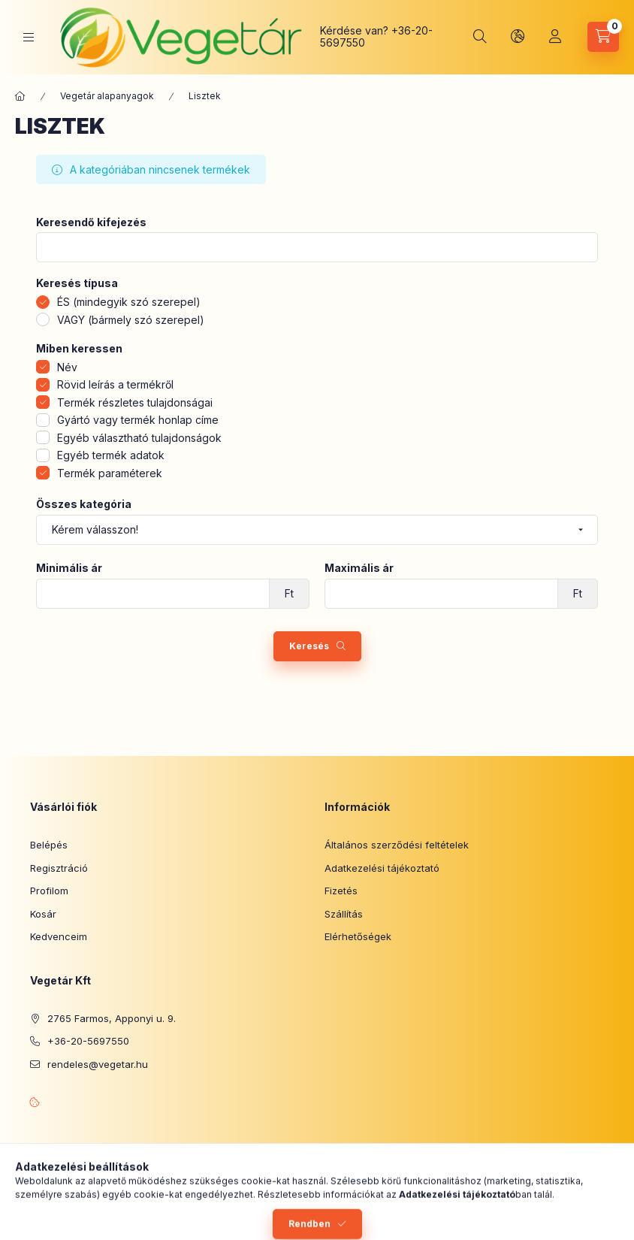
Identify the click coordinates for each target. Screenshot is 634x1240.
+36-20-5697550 (88, 1041)
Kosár (43, 914)
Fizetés (341, 891)
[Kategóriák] (28, 37)
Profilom (49, 891)
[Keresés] (480, 37)
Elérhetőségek (358, 936)
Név (67, 367)
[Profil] (555, 37)
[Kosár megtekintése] (603, 37)
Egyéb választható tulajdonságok (139, 437)
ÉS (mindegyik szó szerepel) (129, 301)
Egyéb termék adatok (111, 455)
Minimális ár (69, 568)
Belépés (49, 845)
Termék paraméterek (109, 473)
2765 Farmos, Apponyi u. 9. (111, 1018)
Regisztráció (59, 868)
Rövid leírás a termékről (115, 384)
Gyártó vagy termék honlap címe (138, 419)
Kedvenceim (58, 936)
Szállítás (344, 914)
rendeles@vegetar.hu (97, 1064)
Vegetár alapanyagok (107, 95)
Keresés (309, 646)
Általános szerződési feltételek (397, 845)
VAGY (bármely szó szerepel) (130, 319)
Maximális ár (359, 568)
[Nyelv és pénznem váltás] (518, 37)
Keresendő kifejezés (91, 222)
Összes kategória (83, 504)
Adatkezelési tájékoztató (382, 868)
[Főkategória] (20, 96)
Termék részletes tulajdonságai (135, 402)
